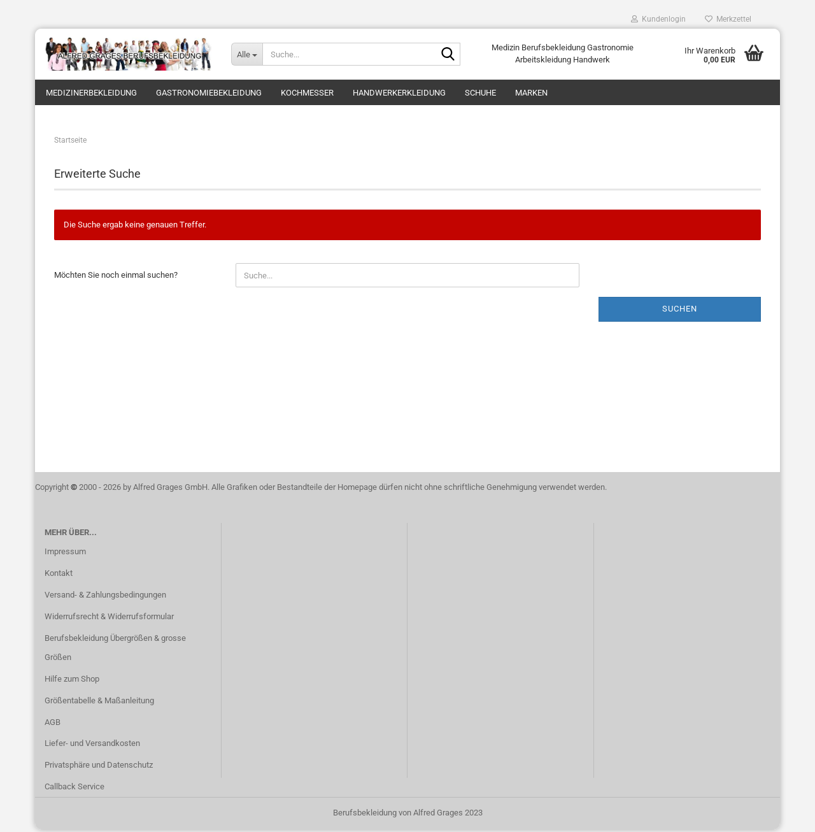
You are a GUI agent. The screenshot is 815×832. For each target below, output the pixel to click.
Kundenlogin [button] (658, 19)
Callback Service (74, 789)
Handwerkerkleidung (399, 92)
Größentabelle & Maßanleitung (99, 703)
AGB (52, 724)
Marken (531, 92)
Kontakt (59, 575)
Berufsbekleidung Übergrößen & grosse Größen (115, 650)
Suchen (679, 311)
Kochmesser (307, 92)
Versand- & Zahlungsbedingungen (105, 597)
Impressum (65, 554)
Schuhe (480, 92)
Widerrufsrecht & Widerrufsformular (109, 619)
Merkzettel (728, 19)
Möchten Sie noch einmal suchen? (116, 277)
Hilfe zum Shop (72, 681)
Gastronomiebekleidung (209, 92)
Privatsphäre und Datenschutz (99, 767)
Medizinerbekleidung (91, 92)
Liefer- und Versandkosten (92, 745)
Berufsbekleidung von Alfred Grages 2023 (408, 815)
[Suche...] (246, 54)
